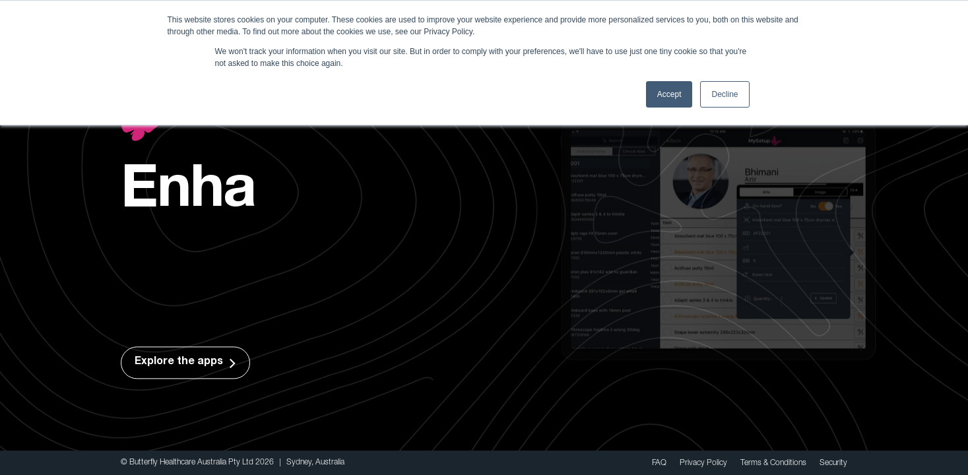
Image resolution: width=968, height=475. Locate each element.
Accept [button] (669, 94)
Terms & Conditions (773, 462)
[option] (484, 246)
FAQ (659, 462)
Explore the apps (177, 363)
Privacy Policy (703, 462)
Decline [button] (724, 94)
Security (833, 462)
